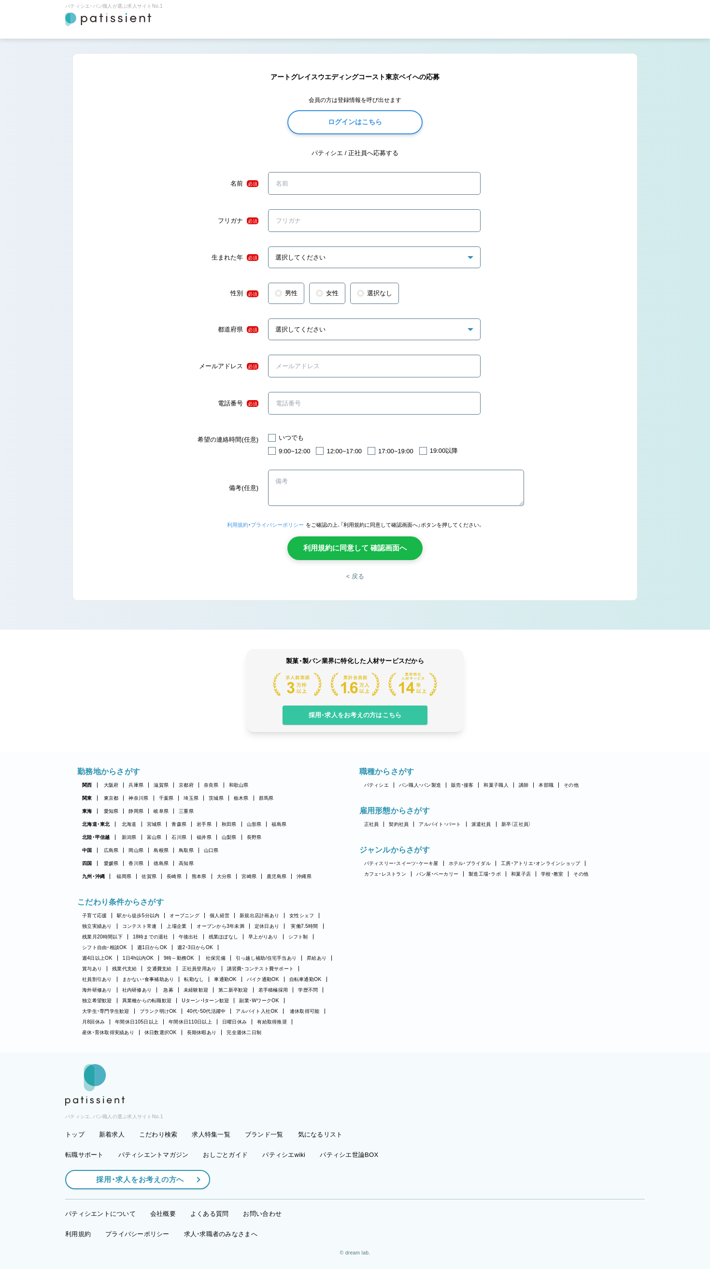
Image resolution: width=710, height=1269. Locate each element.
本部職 (546, 785)
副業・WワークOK (259, 1000)
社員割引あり (97, 979)
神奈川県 (138, 798)
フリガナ (238, 221)
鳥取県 (186, 850)
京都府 (186, 785)
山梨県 (229, 837)
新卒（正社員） (516, 824)
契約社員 (399, 824)
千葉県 (166, 798)
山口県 (211, 850)
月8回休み (93, 1021)
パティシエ (376, 785)
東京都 (111, 798)
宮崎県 (248, 876)
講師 (524, 785)
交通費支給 (159, 968)
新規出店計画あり (259, 915)
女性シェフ (301, 915)
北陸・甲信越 (96, 837)
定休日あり (267, 926)
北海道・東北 (96, 824)
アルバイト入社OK (257, 1011)
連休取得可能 (305, 1011)
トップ (75, 1134)
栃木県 (241, 798)
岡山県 (135, 850)
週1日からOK (152, 947)
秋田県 (229, 824)
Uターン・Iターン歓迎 (205, 1000)
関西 (87, 785)
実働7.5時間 (304, 926)
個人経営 (219, 915)
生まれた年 (235, 257)
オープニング (184, 915)
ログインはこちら (355, 122)
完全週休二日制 (244, 1032)
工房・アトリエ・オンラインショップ (540, 863)
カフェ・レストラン (385, 874)
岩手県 (204, 824)
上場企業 (176, 926)
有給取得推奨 (272, 1021)
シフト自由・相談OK (104, 947)
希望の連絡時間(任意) (228, 439)
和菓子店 (521, 874)
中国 (87, 850)
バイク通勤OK (263, 979)
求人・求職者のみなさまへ (220, 1234)
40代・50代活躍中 (206, 1011)
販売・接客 (462, 785)
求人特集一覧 (211, 1134)
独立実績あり (97, 926)
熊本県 (199, 876)
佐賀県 (149, 876)
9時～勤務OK (179, 958)
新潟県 (129, 837)
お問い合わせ (262, 1213)
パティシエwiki (283, 1154)
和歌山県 (239, 785)
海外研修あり (97, 990)
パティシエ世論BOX (349, 1154)
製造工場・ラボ (485, 874)
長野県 (254, 837)
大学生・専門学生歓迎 (105, 1011)
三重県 (186, 811)
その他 (571, 785)
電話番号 (238, 403)
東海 (87, 811)
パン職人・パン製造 (420, 785)
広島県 (111, 850)
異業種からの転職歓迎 (147, 1000)
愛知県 (111, 811)
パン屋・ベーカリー (437, 874)
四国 (87, 863)
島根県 (161, 850)
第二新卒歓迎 (233, 990)
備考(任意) (243, 487)
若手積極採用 (273, 990)
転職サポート (84, 1154)
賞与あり (92, 968)
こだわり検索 (158, 1134)
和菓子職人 (495, 785)
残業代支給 (124, 968)
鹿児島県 (276, 876)
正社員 (371, 824)
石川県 (178, 837)
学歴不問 (308, 990)
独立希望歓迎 (97, 1000)
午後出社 (189, 936)
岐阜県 (161, 811)
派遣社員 (481, 824)
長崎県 (174, 876)
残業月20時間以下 (102, 936)
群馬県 (266, 798)
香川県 (135, 863)
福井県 (204, 837)
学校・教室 (552, 874)
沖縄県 (304, 876)
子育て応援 (94, 915)
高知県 (186, 863)
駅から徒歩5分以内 (138, 915)
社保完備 (216, 958)
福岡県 (123, 876)
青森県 (178, 824)
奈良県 (211, 785)
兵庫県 (135, 785)
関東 (87, 798)
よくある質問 (209, 1213)
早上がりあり (263, 936)
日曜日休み (234, 1021)
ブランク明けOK (158, 1011)
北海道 (129, 824)
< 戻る (355, 576)
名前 (244, 183)
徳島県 (161, 863)
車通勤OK (225, 979)
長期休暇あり (202, 1032)
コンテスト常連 (139, 926)
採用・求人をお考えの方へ (135, 1179)
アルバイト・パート (440, 824)
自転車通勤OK (305, 979)
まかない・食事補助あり (148, 979)
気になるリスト (320, 1134)
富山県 (154, 837)
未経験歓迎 (196, 990)
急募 (168, 990)
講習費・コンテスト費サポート (260, 968)
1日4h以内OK (138, 958)
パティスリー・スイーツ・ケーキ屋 (401, 863)
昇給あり (317, 958)
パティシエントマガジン (153, 1154)
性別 (244, 293)
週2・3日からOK (195, 947)
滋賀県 (161, 785)
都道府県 (238, 329)
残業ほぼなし (224, 936)
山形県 (254, 824)
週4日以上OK (97, 958)
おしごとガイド (225, 1154)
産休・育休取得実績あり (108, 1032)
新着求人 (112, 1134)
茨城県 (216, 798)
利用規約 (237, 525)
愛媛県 (111, 863)
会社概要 (163, 1213)
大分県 (224, 876)
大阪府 (111, 785)
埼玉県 (191, 798)
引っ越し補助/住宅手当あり (266, 958)
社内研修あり (137, 990)
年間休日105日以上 (136, 1021)
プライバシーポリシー (277, 525)
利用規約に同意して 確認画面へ (355, 548)
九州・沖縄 (93, 876)
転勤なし (194, 979)
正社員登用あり (199, 968)
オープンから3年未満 (220, 926)
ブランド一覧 (264, 1134)
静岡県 (135, 811)
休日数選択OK (160, 1032)
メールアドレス (228, 366)
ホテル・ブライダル (470, 863)
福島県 (278, 824)
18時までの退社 (151, 936)
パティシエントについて (100, 1213)
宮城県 (154, 824)
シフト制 (298, 936)
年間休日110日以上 (190, 1021)
